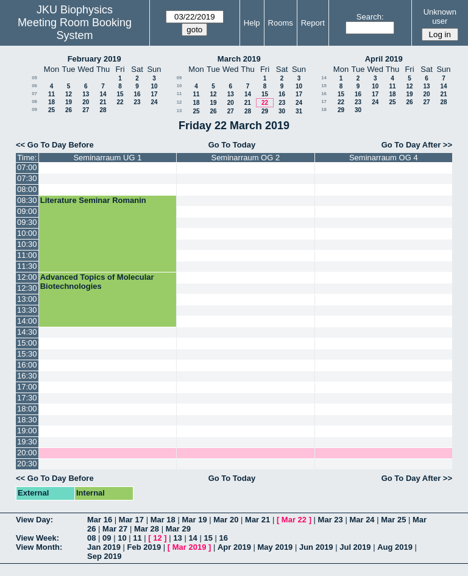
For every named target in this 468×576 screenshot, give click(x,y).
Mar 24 (361, 519)
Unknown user (440, 16)
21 (102, 102)
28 (102, 110)
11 (51, 94)
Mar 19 (194, 519)
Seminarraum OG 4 (383, 157)
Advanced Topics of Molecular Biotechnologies (97, 281)
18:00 (27, 408)
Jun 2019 (316, 547)
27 (85, 110)
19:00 (27, 430)
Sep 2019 (104, 556)
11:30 (27, 266)
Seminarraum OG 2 (245, 157)
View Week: (37, 537)
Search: (370, 16)
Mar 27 (114, 528)
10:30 (27, 244)
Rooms (280, 22)
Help (252, 22)
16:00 (27, 364)
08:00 (27, 189)
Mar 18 (163, 519)
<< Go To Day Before (55, 144)
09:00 (27, 211)
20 (85, 102)
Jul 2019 (354, 547)
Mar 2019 (189, 547)
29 (264, 111)
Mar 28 (146, 528)
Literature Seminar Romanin (93, 200)
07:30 (27, 178)
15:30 (27, 353)
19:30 (27, 441)
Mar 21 (257, 519)
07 (34, 93)
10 (154, 86)
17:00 (27, 386)
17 (154, 94)
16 (136, 94)
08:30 (27, 200)
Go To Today (232, 144)
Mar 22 (294, 519)
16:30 (27, 375)
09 (34, 109)
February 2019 (94, 58)
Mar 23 (330, 519)
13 (85, 94)
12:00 (27, 277)
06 (34, 85)
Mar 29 (178, 528)
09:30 (27, 222)
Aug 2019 (395, 547)
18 (51, 102)
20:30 (27, 463)
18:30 (27, 419)
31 (299, 111)
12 (68, 94)
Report (313, 22)
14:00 (27, 320)
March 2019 (239, 58)
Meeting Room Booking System (75, 28)
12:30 (27, 288)
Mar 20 (225, 519)
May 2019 (275, 547)
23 (136, 102)
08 (34, 101)
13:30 (27, 310)
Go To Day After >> (416, 144)
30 (281, 111)
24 (154, 102)
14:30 (27, 331)
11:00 (27, 255)
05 (34, 77)
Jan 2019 (104, 547)
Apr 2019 (234, 547)
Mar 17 (131, 519)
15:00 (27, 342)
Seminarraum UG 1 (107, 157)
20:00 (27, 452)
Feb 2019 (144, 547)
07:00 (27, 167)
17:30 (27, 397)
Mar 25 (393, 519)
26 (68, 110)
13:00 (27, 299)
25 (51, 110)
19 (68, 102)
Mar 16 (99, 519)
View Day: (34, 519)
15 (119, 94)
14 (102, 94)
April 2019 (384, 58)
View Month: (39, 547)
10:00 (27, 233)
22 (119, 102)
